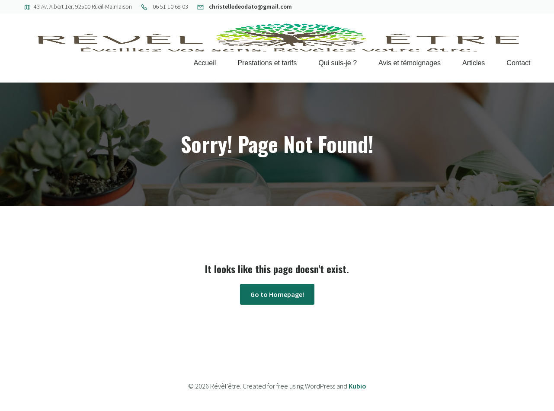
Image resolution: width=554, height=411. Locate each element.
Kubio (357, 386)
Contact (518, 63)
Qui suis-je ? (337, 63)
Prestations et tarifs (267, 63)
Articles (473, 63)
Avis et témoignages (409, 63)
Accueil (205, 63)
